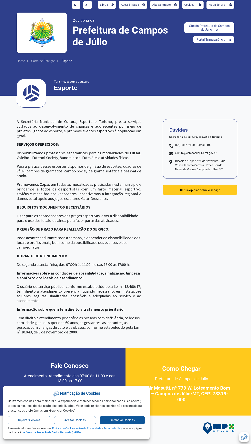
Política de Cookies (63, 428)
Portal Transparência (213, 39)
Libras (107, 4)
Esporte (67, 61)
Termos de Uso (113, 428)
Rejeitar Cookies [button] (29, 420)
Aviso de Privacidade (88, 428)
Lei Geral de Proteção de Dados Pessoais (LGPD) (51, 432)
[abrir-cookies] (244, 437)
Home (21, 61)
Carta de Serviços (43, 61)
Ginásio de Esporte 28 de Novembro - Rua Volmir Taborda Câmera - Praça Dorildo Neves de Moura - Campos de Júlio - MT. (200, 165)
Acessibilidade (133, 4)
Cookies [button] (193, 4)
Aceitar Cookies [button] (75, 420)
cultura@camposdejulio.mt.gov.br (195, 153)
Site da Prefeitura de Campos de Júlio (209, 27)
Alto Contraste (164, 4)
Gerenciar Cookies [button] (122, 420)
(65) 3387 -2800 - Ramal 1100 (193, 144)
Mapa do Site (220, 4)
